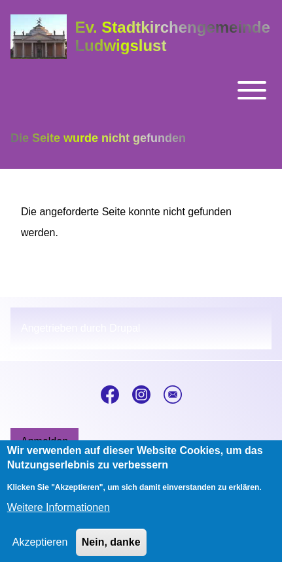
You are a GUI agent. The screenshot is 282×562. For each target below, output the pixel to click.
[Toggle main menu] (141, 90)
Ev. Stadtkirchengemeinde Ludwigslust (172, 36)
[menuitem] (44, 441)
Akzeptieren (40, 550)
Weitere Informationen (58, 515)
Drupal (124, 328)
